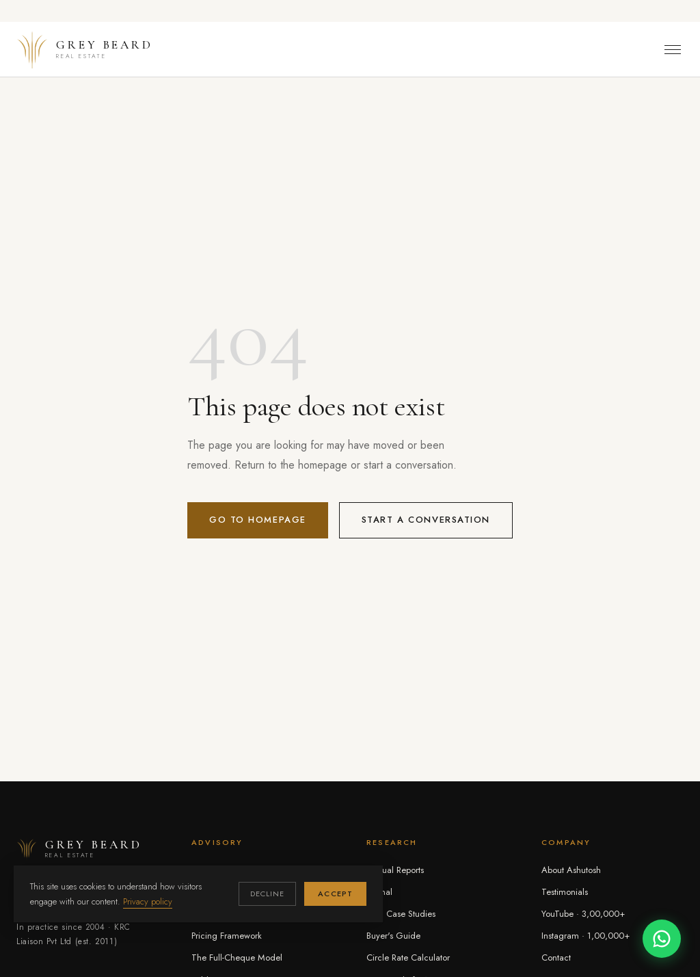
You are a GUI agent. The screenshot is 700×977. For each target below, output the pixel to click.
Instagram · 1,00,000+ (585, 935)
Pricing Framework (226, 935)
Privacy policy (147, 901)
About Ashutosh (571, 869)
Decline (267, 893)
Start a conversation (426, 519)
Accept (335, 893)
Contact (556, 957)
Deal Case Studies (400, 913)
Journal (379, 891)
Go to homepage (257, 519)
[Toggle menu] (673, 49)
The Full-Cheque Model (236, 957)
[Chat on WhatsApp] (662, 939)
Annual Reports (395, 869)
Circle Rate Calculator (408, 957)
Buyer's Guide (393, 935)
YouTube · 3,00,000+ (583, 913)
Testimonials (564, 891)
